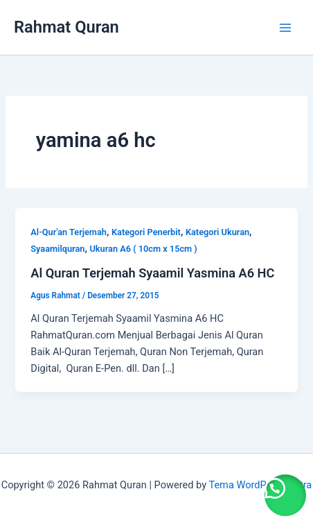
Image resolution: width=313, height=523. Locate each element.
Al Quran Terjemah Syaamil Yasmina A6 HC (152, 273)
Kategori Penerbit (146, 232)
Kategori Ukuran (217, 232)
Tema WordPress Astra (260, 485)
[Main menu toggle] (285, 27)
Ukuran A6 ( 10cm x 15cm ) (143, 248)
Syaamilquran (57, 248)
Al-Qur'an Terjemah (68, 232)
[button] (285, 495)
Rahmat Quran (66, 27)
